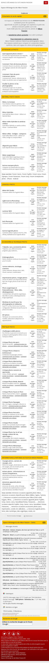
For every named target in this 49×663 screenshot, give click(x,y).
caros (40, 111)
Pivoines (42, 426)
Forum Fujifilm (27, 174)
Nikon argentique (8, 155)
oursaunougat (42, 413)
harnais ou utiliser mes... (41, 248)
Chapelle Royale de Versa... (41, 354)
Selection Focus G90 (41, 167)
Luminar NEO (7, 211)
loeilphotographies (42, 303)
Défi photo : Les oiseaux (10, 580)
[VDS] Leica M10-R (8, 583)
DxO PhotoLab (7, 221)
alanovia (19, 583)
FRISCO (41, 154)
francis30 (41, 483)
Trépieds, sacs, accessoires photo (14, 247)
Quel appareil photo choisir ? (12, 54)
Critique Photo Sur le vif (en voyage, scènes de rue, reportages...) (12, 434)
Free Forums (11, 654)
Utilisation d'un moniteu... (41, 124)
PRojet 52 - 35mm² (8, 535)
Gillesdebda (42, 267)
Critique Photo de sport (10, 342)
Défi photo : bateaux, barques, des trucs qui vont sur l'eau (20, 530)
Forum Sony (25, 176)
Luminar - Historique (41, 211)
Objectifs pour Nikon (9, 146)
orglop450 (41, 256)
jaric (40, 392)
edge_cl (41, 446)
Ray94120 (41, 382)
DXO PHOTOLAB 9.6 (41, 222)
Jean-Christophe (40, 423)
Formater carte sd (41, 269)
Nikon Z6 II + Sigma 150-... (41, 114)
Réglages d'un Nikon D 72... (42, 103)
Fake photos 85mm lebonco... (41, 475)
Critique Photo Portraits (11, 412)
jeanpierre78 (42, 132)
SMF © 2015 (11, 653)
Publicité (20, 637)
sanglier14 (41, 199)
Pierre (41, 289)
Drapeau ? (42, 364)
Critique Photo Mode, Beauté (12, 381)
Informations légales (7, 637)
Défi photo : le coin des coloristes (13, 558)
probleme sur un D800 (41, 317)
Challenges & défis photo (11, 331)
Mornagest (23, 580)
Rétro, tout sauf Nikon (41, 156)
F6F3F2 (41, 144)
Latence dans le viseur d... (42, 56)
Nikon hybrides (7, 112)
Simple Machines (20, 653)
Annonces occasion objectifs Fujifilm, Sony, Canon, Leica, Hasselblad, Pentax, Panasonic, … (24, 504)
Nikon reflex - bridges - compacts (14, 134)
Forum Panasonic (14, 176)
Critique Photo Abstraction (12, 361)
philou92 (41, 246)
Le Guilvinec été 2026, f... (41, 464)
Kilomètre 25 (43, 437)
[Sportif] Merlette (40, 394)
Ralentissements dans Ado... (41, 307)
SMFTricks (10, 656)
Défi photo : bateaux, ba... (41, 333)
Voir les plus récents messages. (13, 603)
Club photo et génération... (41, 87)
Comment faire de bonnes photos (14, 64)
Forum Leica (37, 174)
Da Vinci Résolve (40, 232)
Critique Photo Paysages (11, 402)
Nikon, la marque (8, 102)
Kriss (27, 558)
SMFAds (3, 654)
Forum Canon (16, 174)
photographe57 (41, 279)
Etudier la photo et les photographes (10, 85)
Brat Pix (41, 352)
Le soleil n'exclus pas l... (41, 415)
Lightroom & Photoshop (11, 201)
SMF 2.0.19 (4, 653)
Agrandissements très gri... (41, 293)
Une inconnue (39, 384)
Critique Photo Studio (10, 423)
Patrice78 (18, 565)
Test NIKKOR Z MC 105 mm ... (41, 146)
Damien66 (42, 64)
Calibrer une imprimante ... (42, 281)
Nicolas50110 (42, 122)
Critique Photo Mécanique (11, 446)
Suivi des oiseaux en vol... (41, 66)
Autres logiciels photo (10, 231)
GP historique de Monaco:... (42, 448)
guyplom (41, 220)
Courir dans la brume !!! (41, 344)
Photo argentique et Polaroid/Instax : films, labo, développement (12, 290)
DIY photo (5, 315)
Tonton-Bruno (43, 85)
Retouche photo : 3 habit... (41, 77)
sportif (17, 577)
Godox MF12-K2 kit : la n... (42, 259)
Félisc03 (41, 462)
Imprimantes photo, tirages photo (14, 278)
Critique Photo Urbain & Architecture (10, 352)
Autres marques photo (10, 165)
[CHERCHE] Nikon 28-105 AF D (12, 538)
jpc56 (40, 101)
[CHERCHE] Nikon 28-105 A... (41, 485)
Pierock (15, 614)
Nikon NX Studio (8, 190)
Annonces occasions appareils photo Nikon (26, 493)
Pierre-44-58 (42, 189)
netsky (40, 165)
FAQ (15, 637)
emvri (40, 54)
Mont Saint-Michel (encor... (41, 404)
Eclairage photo (8, 257)
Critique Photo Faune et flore (12, 392)
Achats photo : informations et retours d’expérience (13, 472)
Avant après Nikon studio (41, 191)
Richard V (41, 74)
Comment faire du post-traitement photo (11, 75)
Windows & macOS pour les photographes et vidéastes (12, 303)
